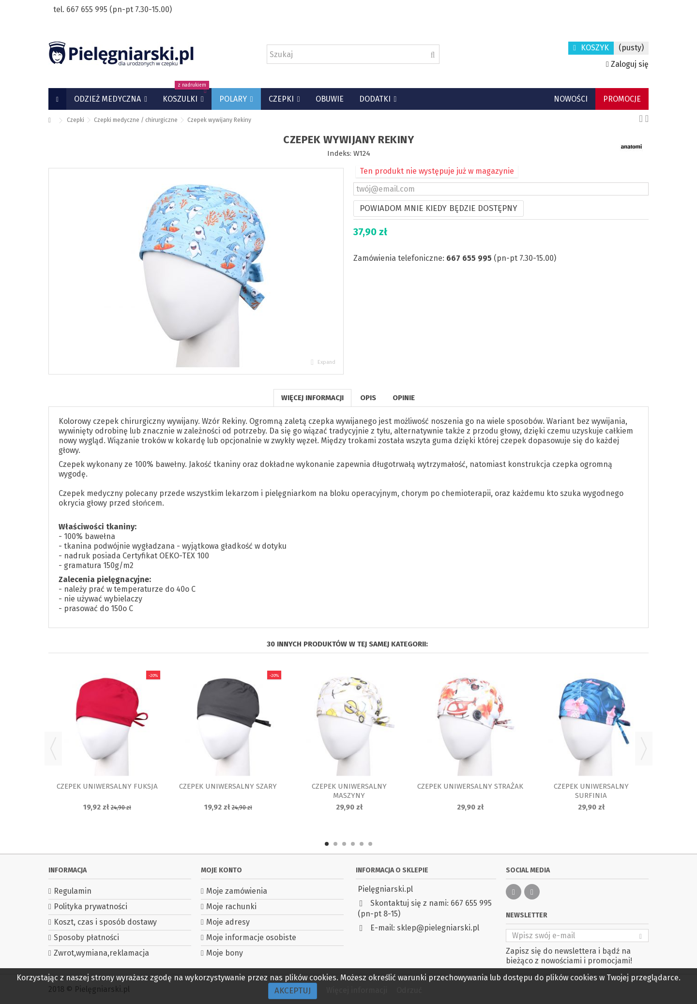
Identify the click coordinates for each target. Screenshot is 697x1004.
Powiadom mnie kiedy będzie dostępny (438, 208)
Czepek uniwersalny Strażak (470, 786)
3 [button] (344, 844)
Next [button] (643, 748)
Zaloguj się (627, 64)
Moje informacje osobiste (251, 937)
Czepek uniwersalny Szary (228, 786)
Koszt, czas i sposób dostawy (105, 922)
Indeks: (339, 153)
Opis (368, 397)
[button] (110, 99)
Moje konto (221, 870)
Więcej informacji (312, 397)
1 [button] (327, 844)
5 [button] (362, 844)
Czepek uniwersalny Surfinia (591, 791)
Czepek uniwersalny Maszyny (349, 791)
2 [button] (335, 844)
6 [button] (370, 844)
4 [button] (353, 844)
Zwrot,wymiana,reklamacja (101, 953)
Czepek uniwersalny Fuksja (107, 786)
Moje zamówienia (236, 891)
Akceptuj (292, 991)
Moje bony (224, 953)
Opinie (404, 397)
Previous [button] (53, 748)
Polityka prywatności (90, 906)
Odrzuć (409, 990)
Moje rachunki (231, 906)
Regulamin (72, 891)
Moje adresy (228, 922)
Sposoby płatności (86, 937)
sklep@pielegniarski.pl (438, 927)
